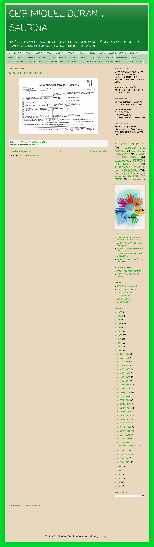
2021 (120, 331)
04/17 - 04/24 (125, 419)
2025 (120, 316)
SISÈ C (99, 57)
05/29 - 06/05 (126, 408)
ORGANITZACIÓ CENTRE (127, 173)
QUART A (21, 57)
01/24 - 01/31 (125, 450)
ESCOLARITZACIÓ (122, 161)
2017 (120, 347)
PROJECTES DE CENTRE (130, 178)
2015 (120, 467)
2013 (120, 474)
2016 (120, 350)
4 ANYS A (38, 53)
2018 (120, 343)
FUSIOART (109, 57)
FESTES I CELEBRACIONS (130, 163)
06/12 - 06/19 (125, 400)
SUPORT (135, 57)
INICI (8, 53)
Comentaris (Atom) (30, 155)
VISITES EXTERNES (135, 179)
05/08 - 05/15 (126, 412)
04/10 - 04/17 (125, 423)
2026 (120, 312)
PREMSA (118, 177)
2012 (120, 478)
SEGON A (102, 53)
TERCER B (11, 57)
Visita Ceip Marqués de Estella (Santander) (130, 260)
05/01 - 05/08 (126, 415)
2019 (120, 339)
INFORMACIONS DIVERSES (130, 167)
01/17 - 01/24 (125, 454)
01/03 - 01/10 (125, 462)
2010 (120, 486)
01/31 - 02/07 (125, 442)
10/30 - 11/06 (125, 369)
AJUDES (118, 154)
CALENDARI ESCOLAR (134, 62)
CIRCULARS (128, 157)
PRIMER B (91, 53)
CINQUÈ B (62, 57)
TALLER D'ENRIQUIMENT (48, 62)
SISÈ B (91, 57)
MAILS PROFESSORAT (114, 62)
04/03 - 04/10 (125, 427)
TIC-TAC (33, 62)
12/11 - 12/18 (125, 354)
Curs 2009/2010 (123, 299)
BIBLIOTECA (64, 62)
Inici (59, 151)
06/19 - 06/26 (126, 396)
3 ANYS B (27, 53)
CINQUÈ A (52, 57)
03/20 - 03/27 (126, 431)
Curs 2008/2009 (124, 296)
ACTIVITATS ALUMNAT (130, 144)
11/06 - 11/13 (125, 365)
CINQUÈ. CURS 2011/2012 (127, 289)
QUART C (42, 57)
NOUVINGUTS (22, 62)
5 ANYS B (70, 53)
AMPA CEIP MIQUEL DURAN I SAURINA (129, 275)
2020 (120, 335)
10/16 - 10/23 (125, 377)
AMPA (127, 154)
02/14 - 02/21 (125, 435)
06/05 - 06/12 (126, 404)
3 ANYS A (17, 53)
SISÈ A (82, 57)
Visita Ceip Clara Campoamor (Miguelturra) (129, 255)
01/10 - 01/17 (125, 458)
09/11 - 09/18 (125, 388)
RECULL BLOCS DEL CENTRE (129, 271)
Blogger (106, 536)
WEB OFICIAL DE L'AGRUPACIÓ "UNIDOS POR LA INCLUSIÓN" (130, 238)
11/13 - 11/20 (124, 361)
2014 (120, 470)
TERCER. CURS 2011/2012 (127, 286)
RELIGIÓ (75, 62)
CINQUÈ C (73, 57)
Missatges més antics (97, 151)
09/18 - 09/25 (126, 385)
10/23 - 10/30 (125, 373)
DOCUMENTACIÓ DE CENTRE (92, 62)
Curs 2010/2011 (123, 302)
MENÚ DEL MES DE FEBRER (25, 73)
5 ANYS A (59, 53)
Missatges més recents (20, 151)
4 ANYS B (49, 53)
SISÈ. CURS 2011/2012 (126, 292)
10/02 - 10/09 (125, 381)
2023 (120, 323)
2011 (119, 482)
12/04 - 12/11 (125, 358)
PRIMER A (80, 53)
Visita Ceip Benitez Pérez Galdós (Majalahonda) (130, 249)
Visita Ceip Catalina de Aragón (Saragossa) (129, 244)
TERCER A (133, 53)
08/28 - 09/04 (126, 392)
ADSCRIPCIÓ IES (136, 151)
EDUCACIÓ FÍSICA (122, 57)
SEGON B (112, 53)
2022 (120, 327)
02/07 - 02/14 (125, 439)
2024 (120, 320)
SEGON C (122, 53)
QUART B (31, 57)
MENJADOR (33, 145)
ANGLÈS (11, 62)
